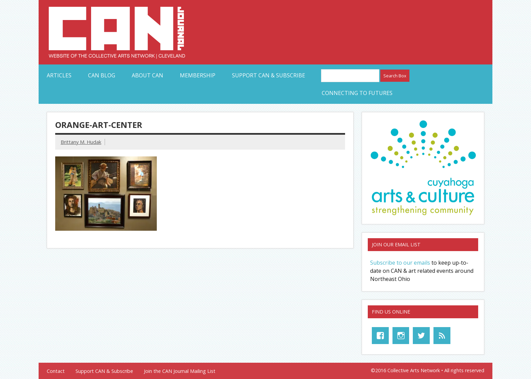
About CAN (147, 75)
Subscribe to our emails (400, 262)
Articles (59, 75)
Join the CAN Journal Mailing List (179, 371)
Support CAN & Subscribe (268, 75)
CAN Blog (101, 75)
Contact (56, 371)
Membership (197, 75)
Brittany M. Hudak (81, 142)
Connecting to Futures (357, 93)
